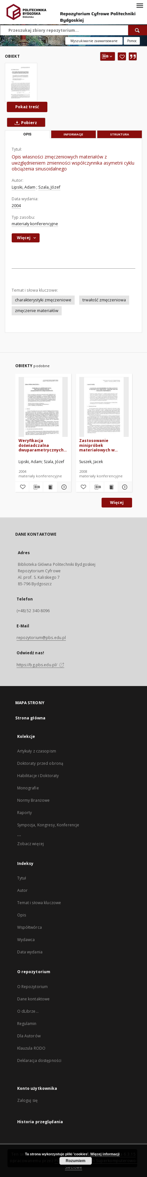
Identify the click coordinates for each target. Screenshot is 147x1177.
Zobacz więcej (30, 843)
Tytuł (21, 878)
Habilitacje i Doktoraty (38, 775)
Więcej (117, 502)
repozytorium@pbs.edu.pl (41, 637)
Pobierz (24, 122)
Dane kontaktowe (33, 999)
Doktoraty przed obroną (40, 763)
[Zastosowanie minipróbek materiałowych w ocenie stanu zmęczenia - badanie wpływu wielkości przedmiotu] (104, 407)
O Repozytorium (32, 986)
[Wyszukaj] (137, 30)
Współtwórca (29, 927)
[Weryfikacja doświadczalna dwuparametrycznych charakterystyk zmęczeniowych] (43, 407)
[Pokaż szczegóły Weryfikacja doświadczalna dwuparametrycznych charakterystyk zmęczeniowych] (63, 487)
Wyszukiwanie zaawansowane (93, 41)
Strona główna (30, 718)
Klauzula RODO (31, 1048)
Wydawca (26, 939)
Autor (22, 890)
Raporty (24, 812)
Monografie (28, 788)
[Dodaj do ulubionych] (121, 56)
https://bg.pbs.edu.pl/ (41, 665)
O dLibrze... (28, 1011)
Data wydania (30, 952)
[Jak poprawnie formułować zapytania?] (132, 41)
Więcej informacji (104, 1154)
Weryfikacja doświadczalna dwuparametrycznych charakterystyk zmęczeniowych (41, 445)
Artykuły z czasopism (36, 751)
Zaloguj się (27, 1100)
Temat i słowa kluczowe (39, 902)
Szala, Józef (49, 187)
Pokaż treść (27, 107)
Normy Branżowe (33, 800)
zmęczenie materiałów (36, 310)
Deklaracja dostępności (39, 1060)
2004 (16, 205)
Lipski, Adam (23, 187)
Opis (21, 915)
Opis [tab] (27, 134)
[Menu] (139, 5)
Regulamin (27, 1023)
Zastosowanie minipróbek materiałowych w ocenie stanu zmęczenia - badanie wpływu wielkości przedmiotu (100, 445)
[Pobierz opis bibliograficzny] (36, 487)
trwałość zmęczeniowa (104, 300)
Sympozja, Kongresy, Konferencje (48, 825)
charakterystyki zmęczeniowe (43, 300)
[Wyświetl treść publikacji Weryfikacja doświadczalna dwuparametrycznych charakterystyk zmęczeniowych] (50, 487)
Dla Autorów (29, 1036)
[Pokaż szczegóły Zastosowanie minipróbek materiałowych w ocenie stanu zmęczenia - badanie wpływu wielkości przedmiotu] (124, 487)
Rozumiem (75, 1161)
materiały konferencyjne (35, 224)
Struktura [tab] (119, 134)
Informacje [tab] (73, 134)
